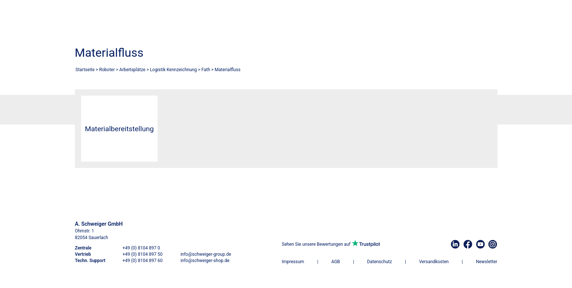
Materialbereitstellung (119, 129)
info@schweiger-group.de (205, 254)
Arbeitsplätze (132, 69)
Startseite (85, 69)
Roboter (107, 69)
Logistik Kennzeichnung (173, 69)
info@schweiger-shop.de (204, 260)
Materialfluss (228, 69)
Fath (205, 69)
